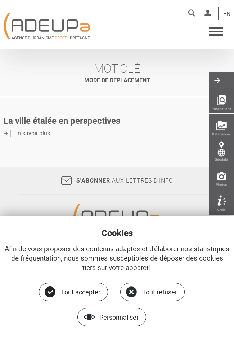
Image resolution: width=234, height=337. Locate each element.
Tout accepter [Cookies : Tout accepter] (80, 292)
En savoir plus (32, 133)
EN (226, 14)
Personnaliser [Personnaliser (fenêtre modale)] (119, 317)
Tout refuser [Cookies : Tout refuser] (159, 292)
